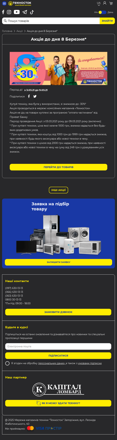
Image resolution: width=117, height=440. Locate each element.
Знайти (107, 20)
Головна (7, 31)
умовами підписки (90, 363)
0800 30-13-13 (13, 299)
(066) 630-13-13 (14, 292)
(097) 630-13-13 (14, 288)
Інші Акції (58, 190)
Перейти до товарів (58, 167)
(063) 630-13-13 (14, 295)
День (110, 12)
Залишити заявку (58, 262)
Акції (19, 31)
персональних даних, (52, 363)
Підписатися (58, 355)
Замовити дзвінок (58, 312)
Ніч (96, 12)
